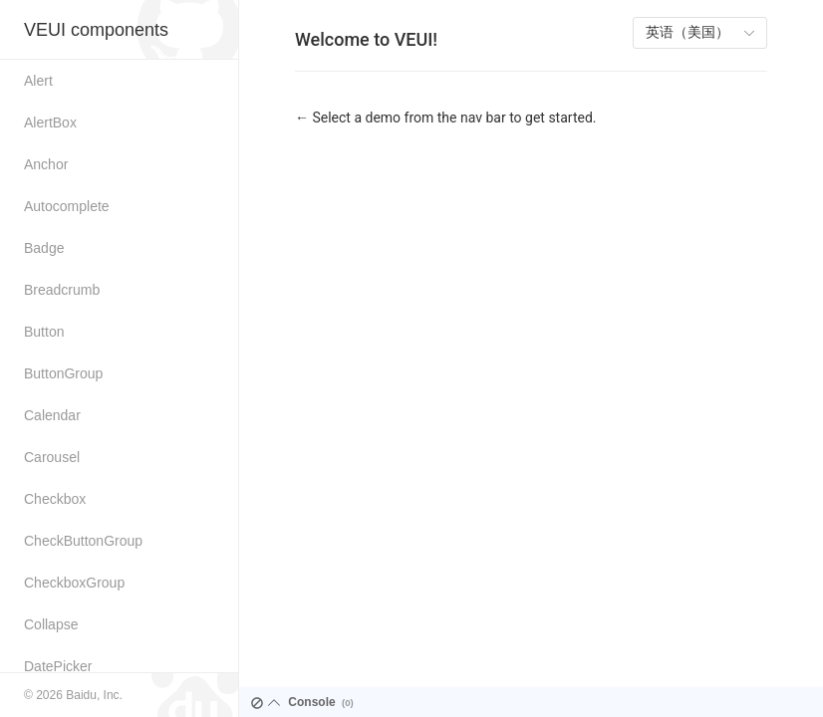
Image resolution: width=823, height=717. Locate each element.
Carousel (52, 457)
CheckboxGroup (74, 583)
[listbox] (700, 33)
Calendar (52, 415)
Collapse (51, 624)
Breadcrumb (62, 290)
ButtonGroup (63, 373)
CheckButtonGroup (83, 541)
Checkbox (55, 499)
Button (44, 332)
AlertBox (50, 122)
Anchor (46, 164)
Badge (44, 248)
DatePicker (58, 666)
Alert (38, 81)
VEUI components (96, 30)
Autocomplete (67, 206)
